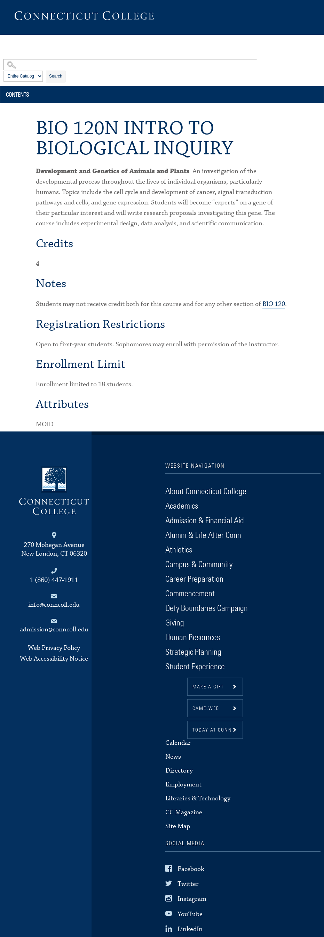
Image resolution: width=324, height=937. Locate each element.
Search (55, 76)
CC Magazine (183, 812)
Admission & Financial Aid (204, 521)
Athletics (178, 550)
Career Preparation (194, 579)
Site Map (177, 826)
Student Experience (195, 667)
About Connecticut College (205, 491)
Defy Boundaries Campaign (206, 608)
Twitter (188, 884)
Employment (183, 784)
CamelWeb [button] (205, 708)
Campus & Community (198, 564)
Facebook (190, 869)
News (173, 756)
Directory (179, 770)
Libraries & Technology (197, 798)
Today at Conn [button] (212, 730)
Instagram (191, 899)
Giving (174, 623)
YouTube (190, 914)
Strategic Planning (193, 652)
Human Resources (192, 637)
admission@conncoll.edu (54, 629)
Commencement (190, 594)
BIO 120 (273, 304)
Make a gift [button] (208, 687)
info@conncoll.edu (54, 604)
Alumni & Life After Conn (203, 535)
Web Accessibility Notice (54, 658)
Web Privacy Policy (54, 648)
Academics (181, 506)
